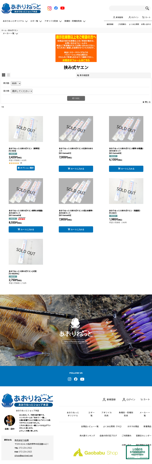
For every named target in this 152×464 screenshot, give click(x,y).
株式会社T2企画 (22, 440)
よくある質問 (134, 24)
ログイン (135, 17)
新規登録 (119, 17)
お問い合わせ (146, 24)
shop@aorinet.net (24, 452)
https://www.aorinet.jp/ (76, 341)
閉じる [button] (147, 102)
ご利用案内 (122, 24)
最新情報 (110, 24)
